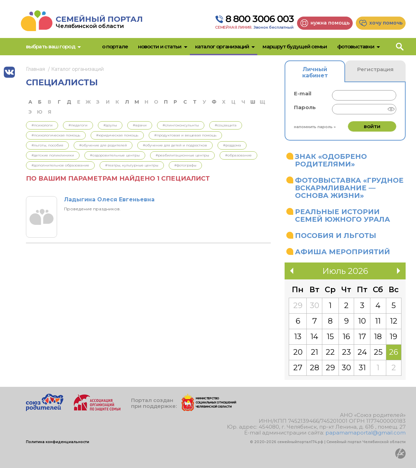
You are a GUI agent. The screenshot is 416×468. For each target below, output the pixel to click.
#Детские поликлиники (52, 155)
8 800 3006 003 (259, 19)
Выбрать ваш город (50, 46)
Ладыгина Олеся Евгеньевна (109, 199)
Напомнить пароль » (315, 126)
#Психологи (42, 125)
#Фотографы (185, 165)
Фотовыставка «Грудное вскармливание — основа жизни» (349, 188)
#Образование (238, 155)
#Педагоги (77, 125)
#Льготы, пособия (47, 145)
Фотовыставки (355, 46)
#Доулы (110, 125)
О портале (115, 46)
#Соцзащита (226, 125)
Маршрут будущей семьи (294, 46)
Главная (35, 69)
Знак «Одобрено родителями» (331, 160)
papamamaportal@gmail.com (365, 432)
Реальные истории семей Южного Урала (342, 215)
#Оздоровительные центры (115, 155)
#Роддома (232, 145)
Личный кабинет (315, 72)
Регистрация (375, 69)
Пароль (305, 107)
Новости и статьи (160, 46)
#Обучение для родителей (103, 145)
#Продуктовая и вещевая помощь (185, 135)
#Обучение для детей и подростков (175, 145)
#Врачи (140, 125)
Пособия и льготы (335, 235)
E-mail (302, 93)
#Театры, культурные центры (131, 165)
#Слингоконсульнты (181, 125)
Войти (372, 126)
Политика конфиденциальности (57, 442)
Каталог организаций (222, 46)
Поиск (401, 46)
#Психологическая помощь (55, 135)
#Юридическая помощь (117, 135)
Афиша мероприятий (342, 252)
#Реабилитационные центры (182, 155)
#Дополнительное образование (60, 165)
